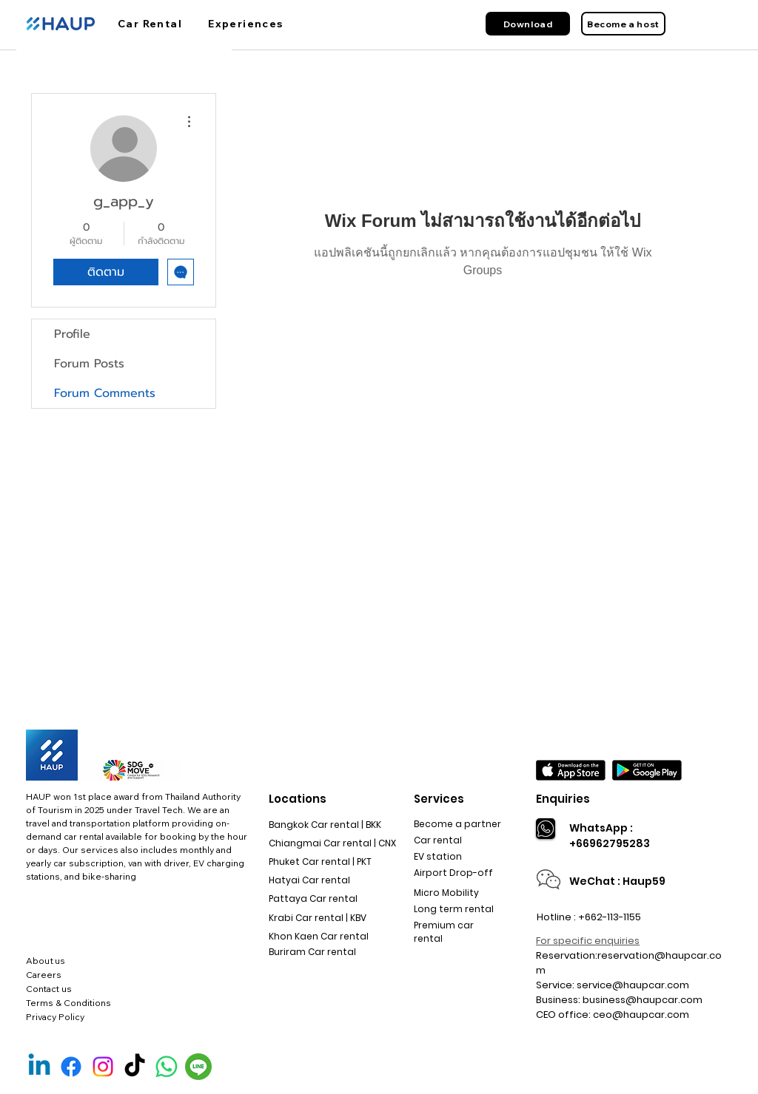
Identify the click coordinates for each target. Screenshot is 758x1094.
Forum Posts (89, 364)
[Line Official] (198, 1066)
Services (439, 798)
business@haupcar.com (642, 1000)
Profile (72, 334)
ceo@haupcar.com (641, 1015)
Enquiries (563, 798)
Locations (297, 798)
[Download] (528, 23)
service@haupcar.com (633, 985)
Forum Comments (104, 393)
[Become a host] (623, 23)
